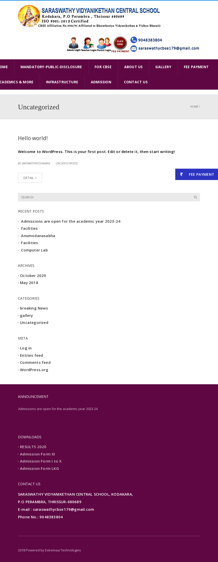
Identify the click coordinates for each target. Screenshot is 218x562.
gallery (26, 315)
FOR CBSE (103, 66)
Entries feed (31, 355)
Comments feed (35, 362)
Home (194, 106)
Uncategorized (67, 163)
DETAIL (30, 177)
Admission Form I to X (40, 461)
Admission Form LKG (39, 468)
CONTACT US (136, 82)
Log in (26, 348)
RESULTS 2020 (33, 446)
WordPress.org (34, 369)
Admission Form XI (37, 453)
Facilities (29, 242)
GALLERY (163, 66)
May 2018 (29, 282)
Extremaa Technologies (63, 550)
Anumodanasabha (38, 235)
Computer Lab (34, 249)
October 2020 (33, 275)
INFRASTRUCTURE (62, 82)
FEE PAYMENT (196, 66)
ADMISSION (101, 82)
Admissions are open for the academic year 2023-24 (70, 221)
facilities (29, 228)
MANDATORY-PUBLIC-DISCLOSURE (51, 66)
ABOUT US (133, 66)
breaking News (34, 308)
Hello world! (33, 138)
